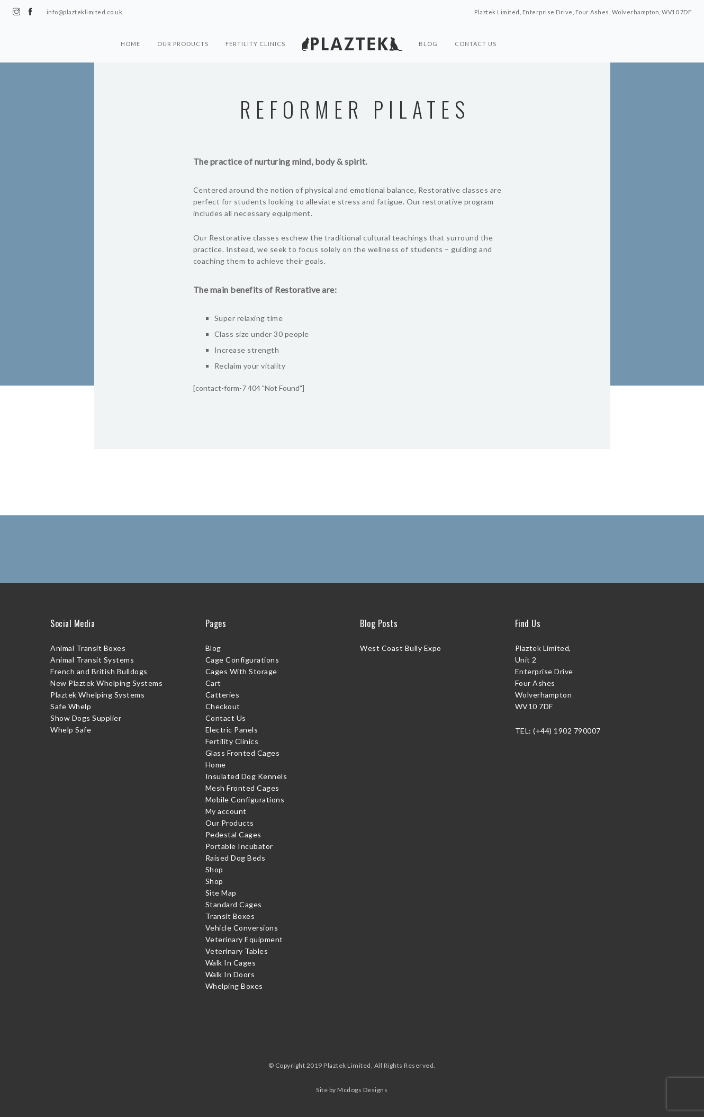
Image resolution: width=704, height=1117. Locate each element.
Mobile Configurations (245, 799)
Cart (213, 682)
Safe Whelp (70, 706)
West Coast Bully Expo (400, 648)
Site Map (221, 892)
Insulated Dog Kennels (246, 776)
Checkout (222, 706)
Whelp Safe (70, 729)
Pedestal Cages (233, 834)
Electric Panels (231, 729)
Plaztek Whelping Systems (97, 694)
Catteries (222, 694)
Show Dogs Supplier (85, 717)
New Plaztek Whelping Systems (106, 682)
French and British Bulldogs (99, 671)
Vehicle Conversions (241, 927)
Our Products (183, 43)
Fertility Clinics (255, 43)
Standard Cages (233, 904)
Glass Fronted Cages (242, 752)
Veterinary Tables (236, 950)
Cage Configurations (242, 659)
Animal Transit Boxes (87, 648)
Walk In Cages (230, 962)
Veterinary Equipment (244, 939)
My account (226, 811)
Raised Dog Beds (235, 857)
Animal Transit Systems (92, 659)
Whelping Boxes (234, 985)
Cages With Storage (241, 671)
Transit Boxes (230, 916)
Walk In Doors (230, 974)
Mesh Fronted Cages (242, 787)
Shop (214, 869)
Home (130, 43)
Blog (428, 43)
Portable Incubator (239, 846)
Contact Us (476, 43)
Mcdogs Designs (362, 1090)
